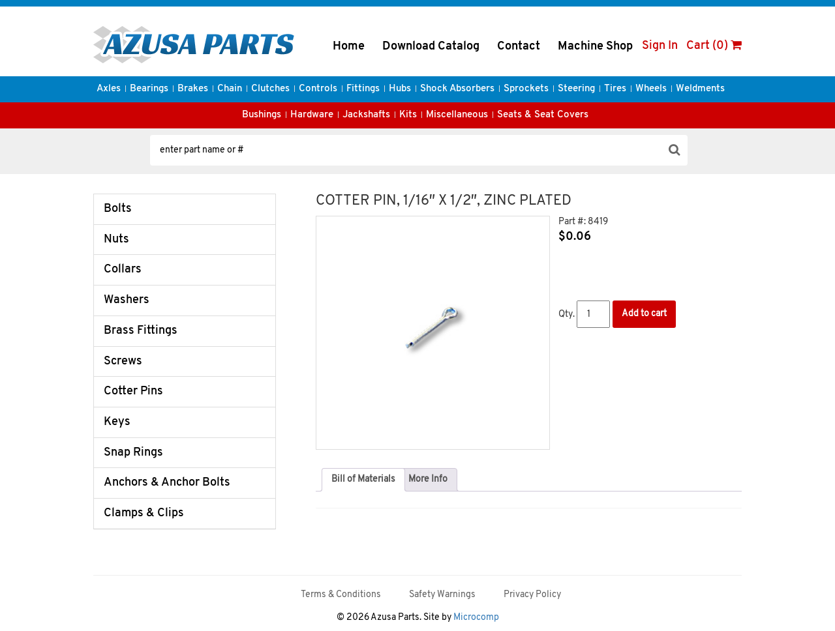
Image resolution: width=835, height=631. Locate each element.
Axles (109, 89)
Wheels (651, 89)
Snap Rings (133, 453)
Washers (126, 300)
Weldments (700, 89)
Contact (518, 46)
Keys (117, 422)
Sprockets (526, 89)
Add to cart (644, 314)
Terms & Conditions (341, 595)
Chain (229, 89)
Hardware (311, 115)
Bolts (118, 209)
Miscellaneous (457, 115)
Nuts (116, 239)
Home (349, 46)
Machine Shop (595, 46)
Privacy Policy (532, 595)
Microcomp (476, 618)
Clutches (270, 89)
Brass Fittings (140, 331)
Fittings (363, 89)
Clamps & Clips (144, 513)
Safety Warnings (442, 595)
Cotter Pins (133, 391)
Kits (408, 115)
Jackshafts (366, 115)
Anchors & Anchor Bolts (167, 483)
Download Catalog (430, 46)
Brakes (192, 89)
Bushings (261, 115)
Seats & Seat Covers (542, 115)
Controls (318, 89)
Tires (615, 89)
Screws (123, 361)
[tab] (363, 480)
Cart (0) (714, 46)
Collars (123, 269)
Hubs (400, 89)
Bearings (149, 89)
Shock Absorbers (457, 89)
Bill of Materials (363, 479)
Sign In (660, 46)
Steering (576, 89)
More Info (428, 479)
